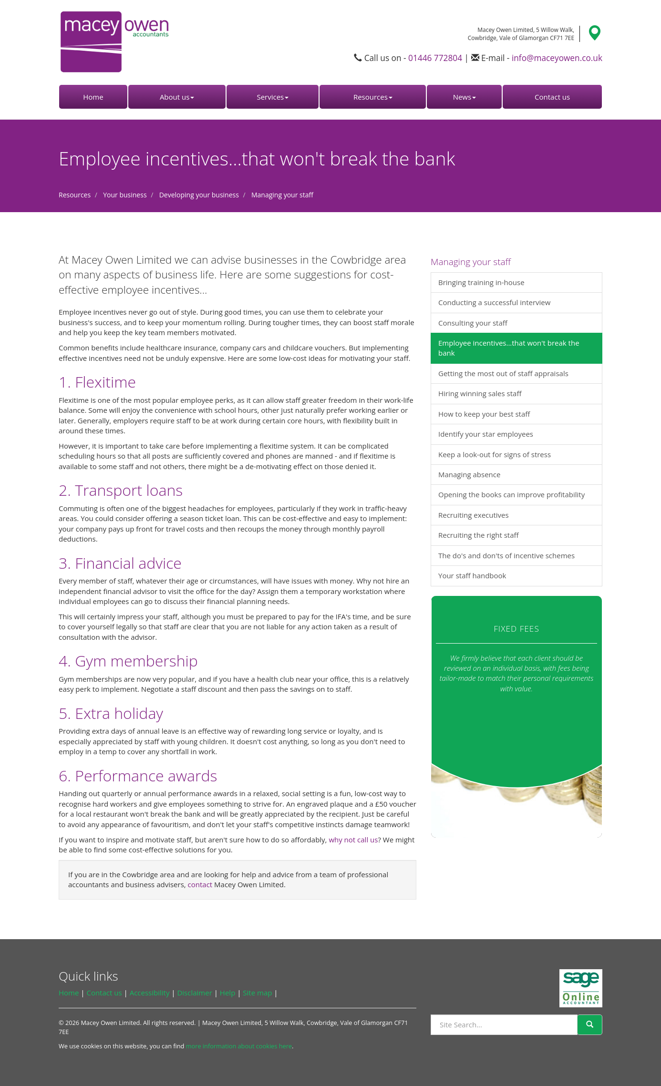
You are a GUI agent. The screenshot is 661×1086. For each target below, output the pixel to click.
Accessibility (150, 992)
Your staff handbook (472, 575)
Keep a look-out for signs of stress (494, 454)
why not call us (353, 839)
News (464, 97)
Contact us (552, 97)
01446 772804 (435, 57)
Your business (124, 194)
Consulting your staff (472, 323)
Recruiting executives (473, 515)
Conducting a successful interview (494, 302)
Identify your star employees (485, 434)
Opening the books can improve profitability (511, 494)
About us (177, 97)
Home (93, 97)
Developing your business (199, 194)
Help (227, 992)
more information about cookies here (239, 1046)
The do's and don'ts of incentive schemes (506, 555)
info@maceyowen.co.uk (557, 57)
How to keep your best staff (484, 414)
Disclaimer (194, 992)
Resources (372, 97)
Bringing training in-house (481, 282)
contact (200, 884)
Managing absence (469, 474)
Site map (257, 992)
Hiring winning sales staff (480, 393)
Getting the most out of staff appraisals (503, 373)
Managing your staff (282, 194)
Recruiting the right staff (478, 535)
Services (273, 97)
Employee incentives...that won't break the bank (508, 348)
